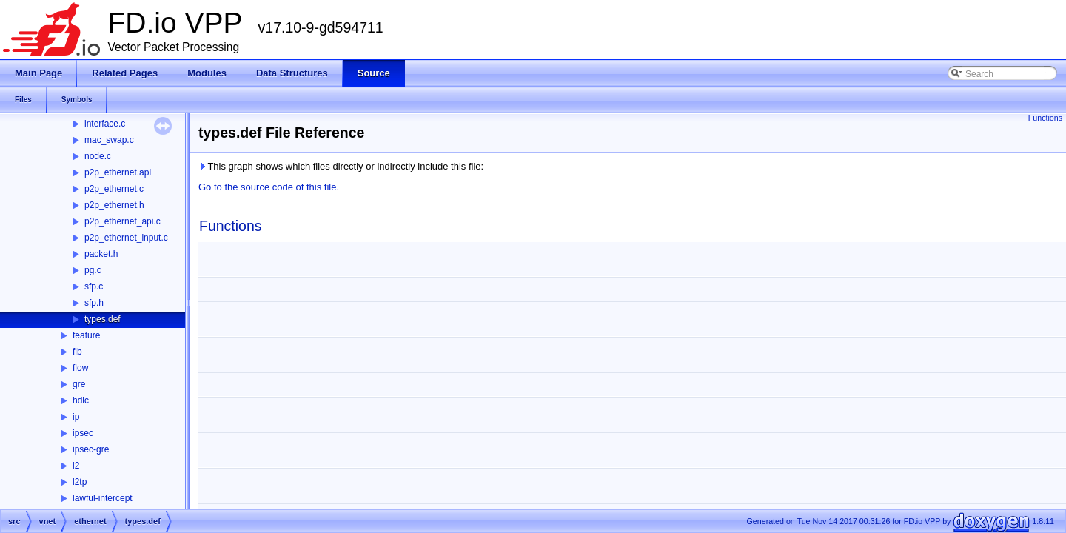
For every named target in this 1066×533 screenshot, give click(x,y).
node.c (97, 156)
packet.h (101, 254)
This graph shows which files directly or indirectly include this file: (340, 166)
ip (76, 417)
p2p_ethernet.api (117, 172)
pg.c (92, 270)
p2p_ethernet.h (114, 205)
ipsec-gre (91, 449)
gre (79, 384)
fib (77, 351)
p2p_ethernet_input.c (126, 237)
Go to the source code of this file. (268, 186)
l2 (76, 465)
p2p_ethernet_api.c (122, 221)
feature (86, 335)
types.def (102, 319)
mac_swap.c (109, 140)
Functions (1045, 117)
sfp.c (93, 286)
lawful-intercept (103, 498)
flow (80, 368)
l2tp (80, 482)
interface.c (104, 123)
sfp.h (94, 303)
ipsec (83, 433)
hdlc (81, 400)
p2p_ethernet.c (114, 189)
